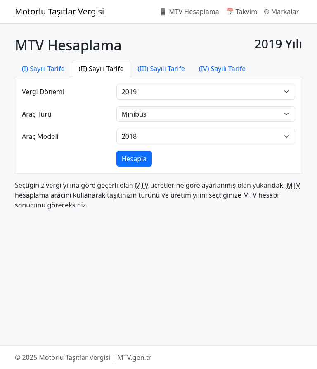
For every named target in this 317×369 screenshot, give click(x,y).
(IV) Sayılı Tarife (222, 68)
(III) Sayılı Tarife (161, 68)
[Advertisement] (158, 274)
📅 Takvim (241, 11)
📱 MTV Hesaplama (189, 11)
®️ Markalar (281, 11)
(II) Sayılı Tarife (101, 68)
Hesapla (134, 158)
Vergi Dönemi (43, 91)
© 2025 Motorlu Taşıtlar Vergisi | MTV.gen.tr (83, 357)
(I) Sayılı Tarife (43, 68)
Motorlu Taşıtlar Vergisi (59, 11)
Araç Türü (37, 114)
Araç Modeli (40, 136)
